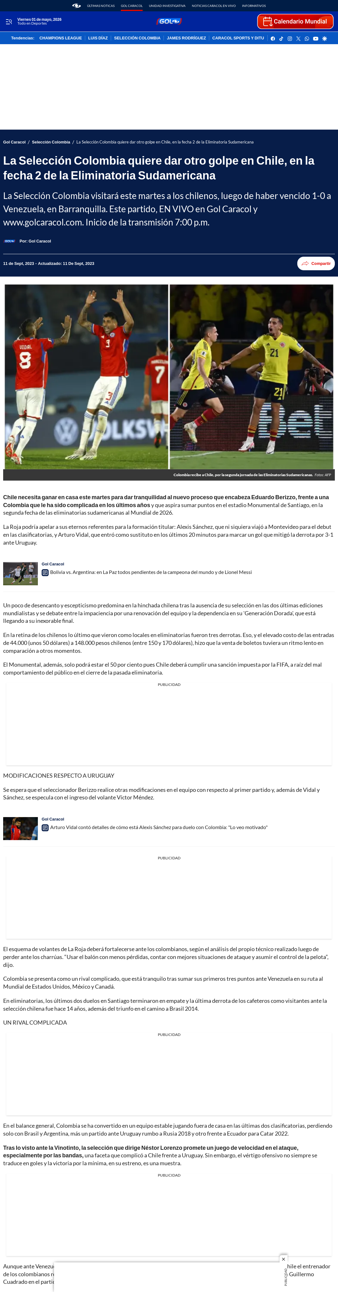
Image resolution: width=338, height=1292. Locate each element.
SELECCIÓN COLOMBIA (137, 38)
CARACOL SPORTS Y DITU (238, 38)
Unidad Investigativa (167, 5)
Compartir (316, 263)
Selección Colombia (51, 142)
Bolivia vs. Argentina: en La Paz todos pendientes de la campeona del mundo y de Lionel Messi (151, 572)
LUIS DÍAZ (98, 38)
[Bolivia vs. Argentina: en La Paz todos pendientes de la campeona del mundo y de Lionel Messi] (20, 573)
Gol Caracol (132, 5)
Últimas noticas (101, 5)
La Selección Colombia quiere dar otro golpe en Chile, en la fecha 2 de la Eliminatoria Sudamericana (165, 142)
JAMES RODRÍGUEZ (186, 38)
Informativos (254, 5)
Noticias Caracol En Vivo (214, 5)
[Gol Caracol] (40, 240)
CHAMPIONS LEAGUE (60, 38)
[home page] (76, 5)
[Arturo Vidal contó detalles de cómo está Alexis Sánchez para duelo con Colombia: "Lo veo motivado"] (20, 828)
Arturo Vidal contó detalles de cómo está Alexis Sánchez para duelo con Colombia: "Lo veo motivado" (159, 827)
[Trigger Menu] (8, 22)
